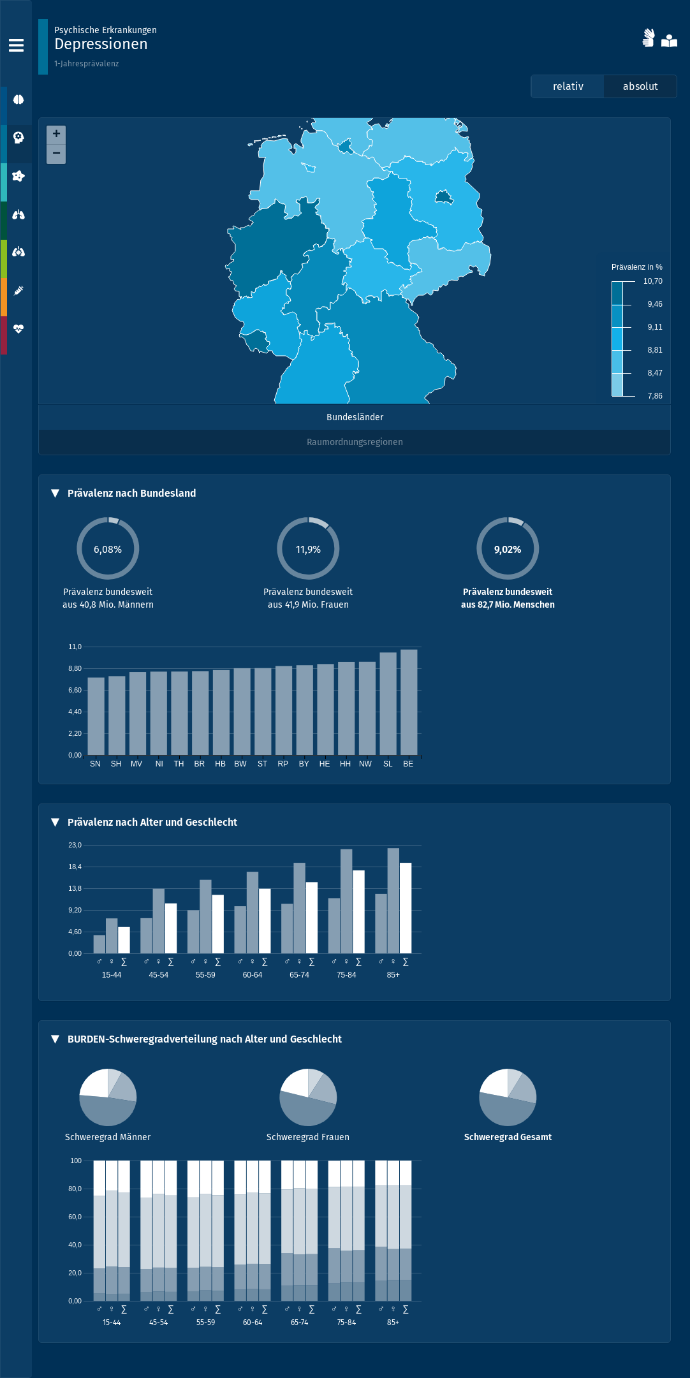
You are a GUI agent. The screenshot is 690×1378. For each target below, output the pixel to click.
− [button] (56, 154)
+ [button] (56, 135)
